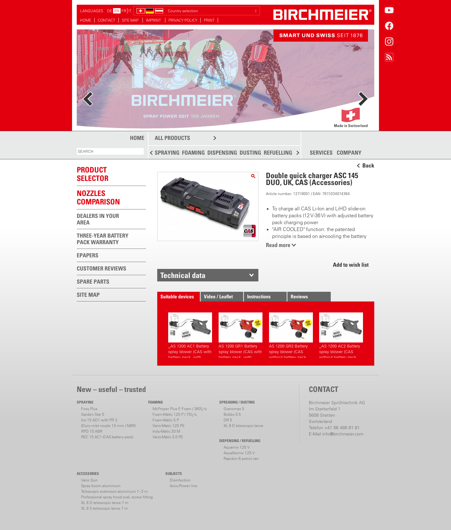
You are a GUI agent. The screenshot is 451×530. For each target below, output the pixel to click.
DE (109, 10)
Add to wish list (351, 264)
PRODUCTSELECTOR (92, 174)
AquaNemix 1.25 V (239, 452)
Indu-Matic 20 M (166, 431)
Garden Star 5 (92, 414)
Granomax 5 (234, 408)
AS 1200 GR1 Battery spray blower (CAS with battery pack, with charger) (240, 335)
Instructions (259, 296)
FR (124, 10)
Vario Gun (89, 480)
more (103, 47)
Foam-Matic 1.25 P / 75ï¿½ (175, 414)
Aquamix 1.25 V (237, 447)
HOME (85, 20)
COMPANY (349, 153)
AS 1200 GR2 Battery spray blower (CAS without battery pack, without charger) (291, 335)
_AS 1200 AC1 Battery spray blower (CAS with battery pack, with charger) (190, 335)
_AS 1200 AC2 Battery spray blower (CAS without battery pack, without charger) (341, 335)
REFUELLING (278, 152)
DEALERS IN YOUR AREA (98, 219)
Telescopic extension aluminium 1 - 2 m (114, 491)
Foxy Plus (89, 408)
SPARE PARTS (93, 281)
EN (116, 10)
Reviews (299, 296)
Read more (278, 245)
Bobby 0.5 (232, 414)
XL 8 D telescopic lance (243, 425)
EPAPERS (87, 255)
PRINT (209, 20)
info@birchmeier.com (342, 434)
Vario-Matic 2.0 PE (168, 437)
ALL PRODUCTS (172, 138)
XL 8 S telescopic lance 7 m (104, 508)
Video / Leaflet (218, 296)
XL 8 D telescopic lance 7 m (104, 502)
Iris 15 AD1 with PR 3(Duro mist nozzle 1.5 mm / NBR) (108, 423)
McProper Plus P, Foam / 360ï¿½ (180, 408)
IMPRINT (154, 20)
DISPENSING (222, 152)
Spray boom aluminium (101, 485)
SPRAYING (167, 152)
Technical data (182, 275)
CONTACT (106, 20)
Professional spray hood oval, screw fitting (117, 497)
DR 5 (228, 420)
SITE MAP (130, 20)
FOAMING (193, 152)
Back (368, 165)
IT (130, 10)
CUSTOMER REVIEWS (101, 268)
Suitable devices (177, 296)
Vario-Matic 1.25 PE (168, 425)
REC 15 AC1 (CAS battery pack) (107, 437)
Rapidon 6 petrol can (241, 458)
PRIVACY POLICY (182, 20)
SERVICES (321, 153)
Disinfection (180, 480)
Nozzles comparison (98, 197)
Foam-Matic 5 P (166, 420)
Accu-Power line (183, 485)
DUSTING (250, 152)
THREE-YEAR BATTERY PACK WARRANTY (102, 238)
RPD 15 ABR (91, 431)
